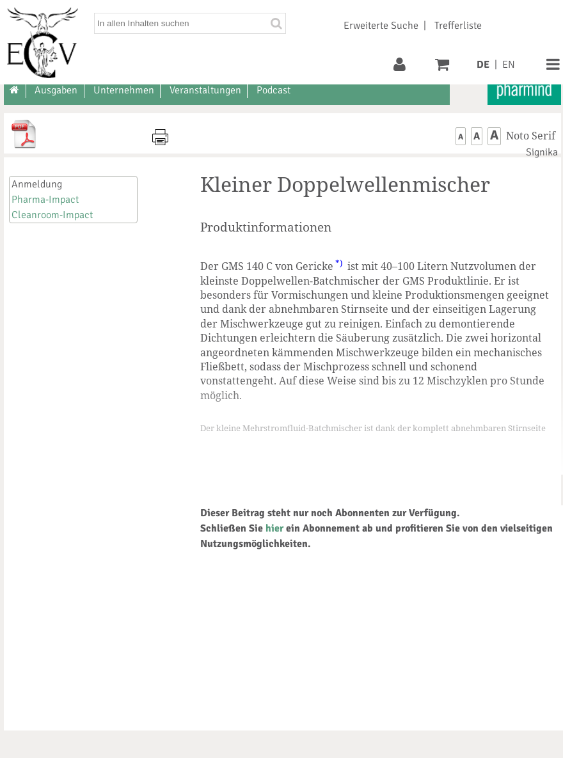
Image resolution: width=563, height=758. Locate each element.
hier (274, 528)
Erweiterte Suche (381, 25)
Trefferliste (458, 25)
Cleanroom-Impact (52, 215)
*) (339, 263)
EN (508, 64)
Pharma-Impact (45, 199)
